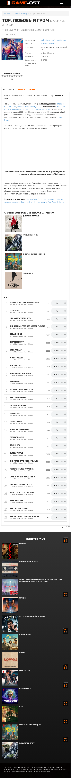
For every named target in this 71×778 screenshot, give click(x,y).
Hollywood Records (47, 44)
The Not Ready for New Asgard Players (48, 202)
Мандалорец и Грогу (30, 235)
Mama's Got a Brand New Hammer (40, 199)
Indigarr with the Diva (12, 202)
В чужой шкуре (25, 688)
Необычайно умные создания (34, 254)
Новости (21, 89)
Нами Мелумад (60, 40)
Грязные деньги (25, 634)
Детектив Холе (24, 670)
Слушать (8, 89)
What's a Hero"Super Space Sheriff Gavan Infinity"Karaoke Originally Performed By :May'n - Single (40, 580)
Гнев (21, 707)
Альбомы (7, 14)
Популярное (35, 538)
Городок (22, 598)
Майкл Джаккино (47, 40)
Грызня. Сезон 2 (28, 273)
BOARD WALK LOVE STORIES (28, 562)
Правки (32, 89)
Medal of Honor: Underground (29, 107)
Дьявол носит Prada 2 (31, 216)
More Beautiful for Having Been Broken (35, 109)
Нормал (22, 652)
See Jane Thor (27, 202)
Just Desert (58, 199)
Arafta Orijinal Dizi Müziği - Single (32, 616)
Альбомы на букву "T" (21, 14)
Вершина (22, 543)
